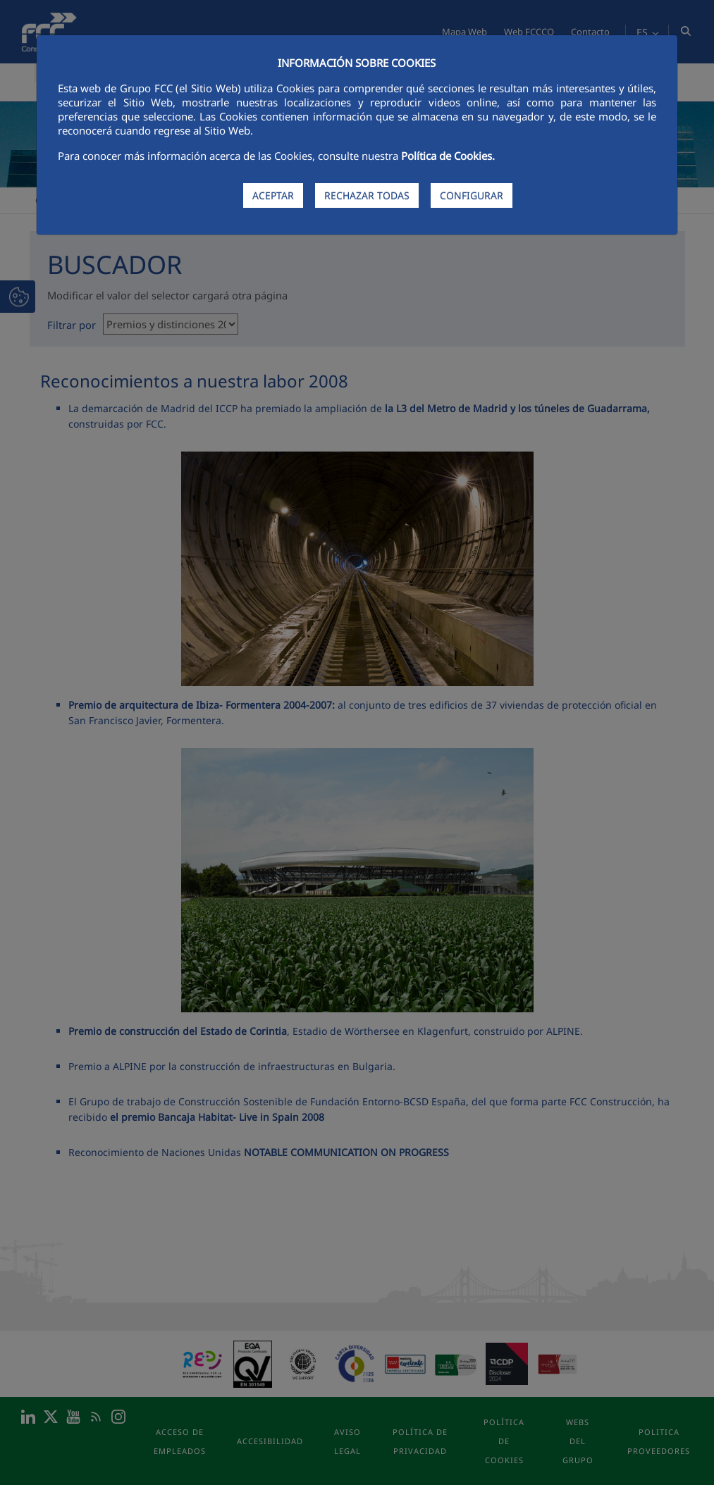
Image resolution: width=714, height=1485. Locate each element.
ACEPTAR (273, 195)
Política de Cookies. (448, 156)
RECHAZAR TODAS (367, 195)
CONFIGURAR (471, 195)
